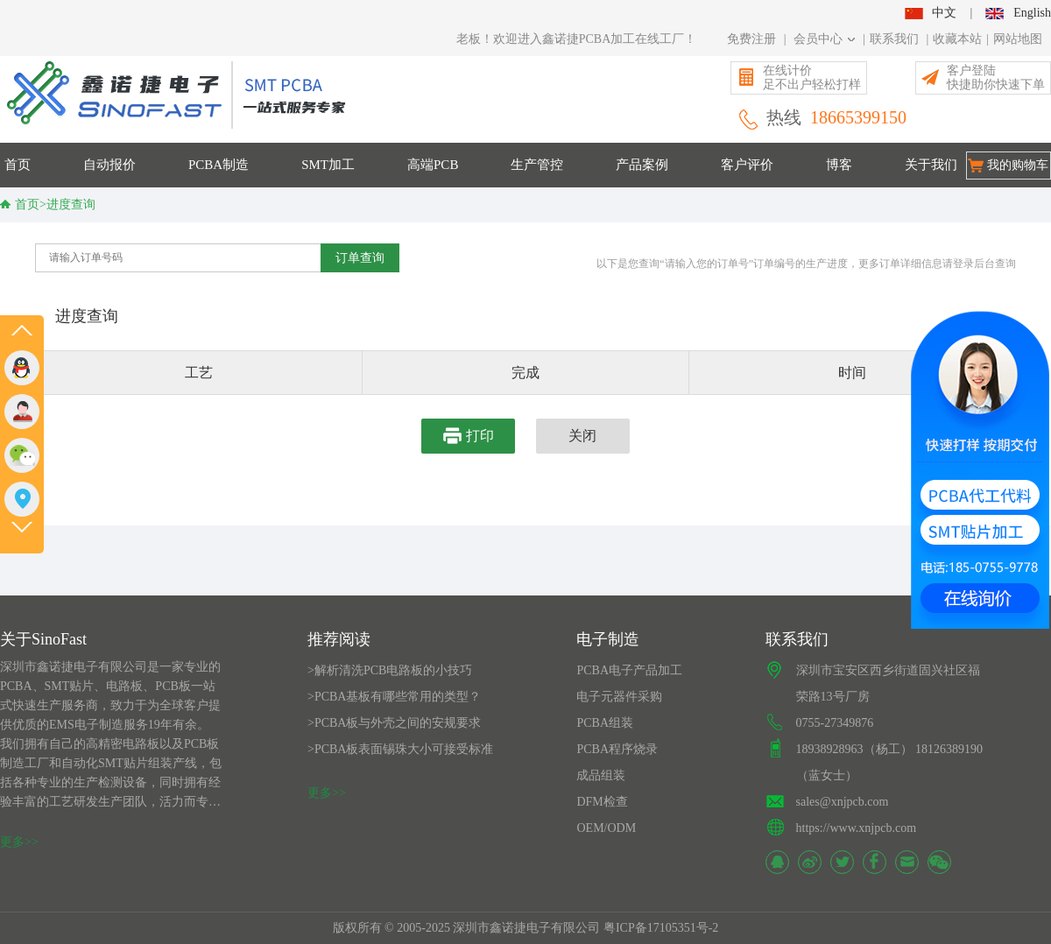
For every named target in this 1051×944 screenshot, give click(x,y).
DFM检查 (601, 801)
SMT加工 (328, 165)
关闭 (582, 435)
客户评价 (747, 165)
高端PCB (432, 165)
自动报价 (109, 165)
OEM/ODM (606, 828)
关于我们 (931, 165)
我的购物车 (1017, 165)
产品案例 (642, 165)
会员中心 (825, 39)
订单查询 (359, 257)
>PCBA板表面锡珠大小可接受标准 (400, 749)
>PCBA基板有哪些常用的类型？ (394, 696)
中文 (930, 12)
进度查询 (70, 204)
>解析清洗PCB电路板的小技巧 (389, 670)
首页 (17, 165)
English (1018, 12)
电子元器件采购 (619, 696)
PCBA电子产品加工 (629, 670)
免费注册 (751, 39)
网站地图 (1017, 39)
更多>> (19, 842)
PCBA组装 (604, 722)
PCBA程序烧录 (617, 749)
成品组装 (600, 775)
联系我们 (894, 39)
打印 (468, 435)
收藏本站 (957, 39)
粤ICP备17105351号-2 (660, 927)
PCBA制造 (218, 165)
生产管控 (537, 165)
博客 (839, 165)
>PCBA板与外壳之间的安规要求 (394, 722)
